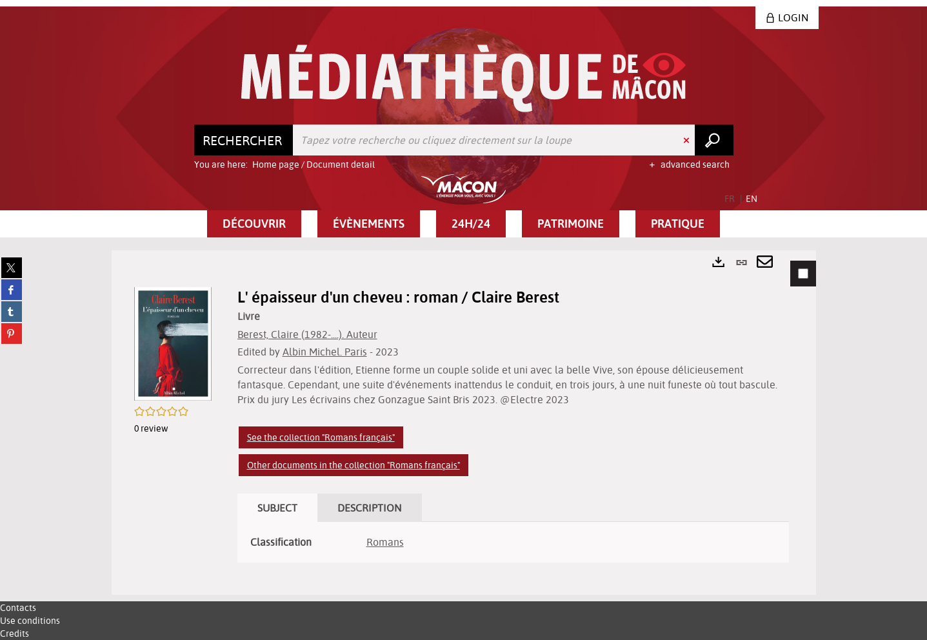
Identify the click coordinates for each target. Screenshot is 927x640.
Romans (385, 541)
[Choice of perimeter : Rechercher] (244, 140)
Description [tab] (369, 507)
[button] (254, 223)
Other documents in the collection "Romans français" (353, 465)
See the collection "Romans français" (321, 437)
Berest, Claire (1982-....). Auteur (307, 334)
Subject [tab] (277, 507)
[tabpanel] (464, 422)
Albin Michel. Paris (325, 351)
